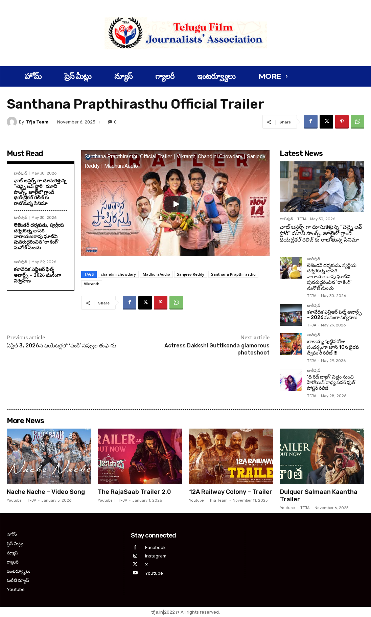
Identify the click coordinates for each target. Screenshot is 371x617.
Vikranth (91, 283)
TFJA (301, 219)
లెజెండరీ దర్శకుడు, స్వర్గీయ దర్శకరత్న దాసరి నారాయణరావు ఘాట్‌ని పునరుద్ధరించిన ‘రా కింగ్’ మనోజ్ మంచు (39, 236)
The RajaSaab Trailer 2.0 (134, 492)
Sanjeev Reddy (190, 274)
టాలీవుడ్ (20, 173)
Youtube (14, 500)
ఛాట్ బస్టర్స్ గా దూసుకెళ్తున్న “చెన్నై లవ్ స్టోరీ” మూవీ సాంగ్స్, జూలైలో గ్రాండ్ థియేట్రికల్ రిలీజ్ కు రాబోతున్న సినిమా (40, 191)
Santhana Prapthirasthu (233, 274)
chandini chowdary (118, 274)
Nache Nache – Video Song (46, 492)
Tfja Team (37, 122)
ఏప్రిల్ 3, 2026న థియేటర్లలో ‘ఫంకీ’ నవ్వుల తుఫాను (61, 345)
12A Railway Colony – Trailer (230, 492)
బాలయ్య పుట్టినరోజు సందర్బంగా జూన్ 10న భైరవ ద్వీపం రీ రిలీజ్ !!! (333, 347)
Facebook (155, 547)
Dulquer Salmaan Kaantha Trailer (318, 495)
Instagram (155, 555)
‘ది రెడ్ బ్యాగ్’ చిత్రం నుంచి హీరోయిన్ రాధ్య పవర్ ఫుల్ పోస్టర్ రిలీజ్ (331, 382)
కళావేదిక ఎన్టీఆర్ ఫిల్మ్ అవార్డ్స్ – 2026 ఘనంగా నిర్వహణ (37, 275)
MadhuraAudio (156, 274)
